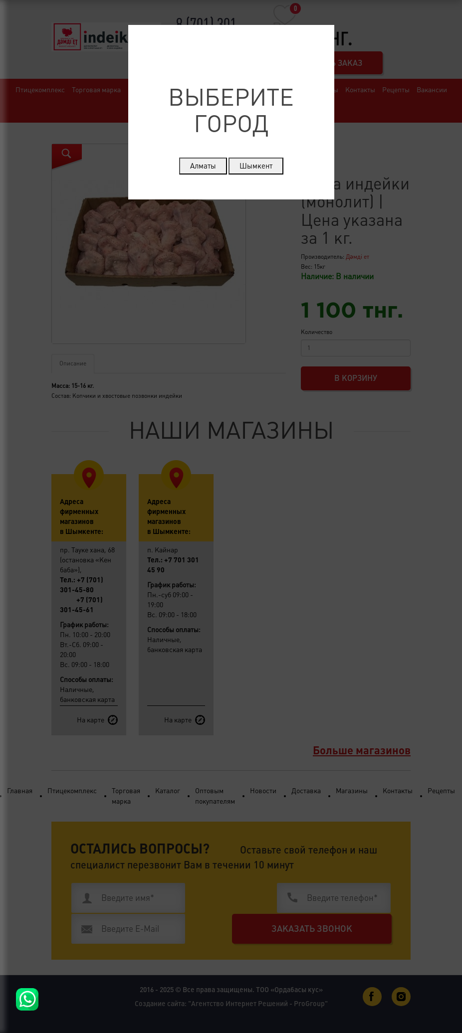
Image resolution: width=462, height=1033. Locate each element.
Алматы (203, 166)
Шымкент (255, 166)
